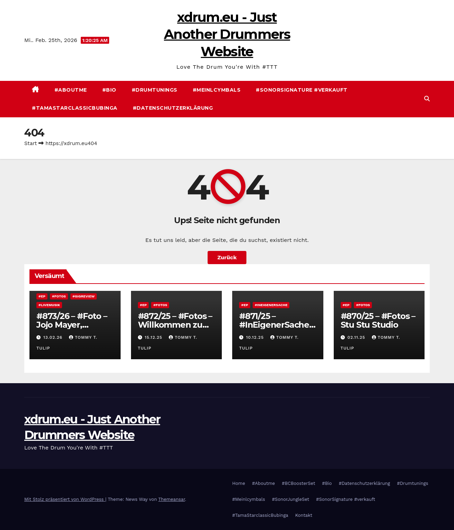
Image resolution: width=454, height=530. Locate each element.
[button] (427, 98)
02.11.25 (357, 337)
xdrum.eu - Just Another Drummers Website (227, 34)
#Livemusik (49, 305)
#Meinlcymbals (217, 90)
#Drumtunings (154, 90)
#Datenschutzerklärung (173, 108)
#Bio (109, 90)
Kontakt (303, 515)
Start (30, 143)
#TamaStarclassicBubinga (74, 108)
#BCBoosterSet (298, 483)
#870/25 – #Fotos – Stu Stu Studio (378, 320)
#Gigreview (83, 296)
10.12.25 (255, 337)
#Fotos (59, 296)
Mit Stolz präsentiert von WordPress (64, 499)
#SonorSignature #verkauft (302, 90)
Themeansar (171, 499)
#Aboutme (70, 90)
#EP (41, 296)
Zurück (227, 257)
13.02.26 (53, 337)
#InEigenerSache (271, 305)
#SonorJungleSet (290, 499)
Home (238, 483)
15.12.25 (154, 337)
